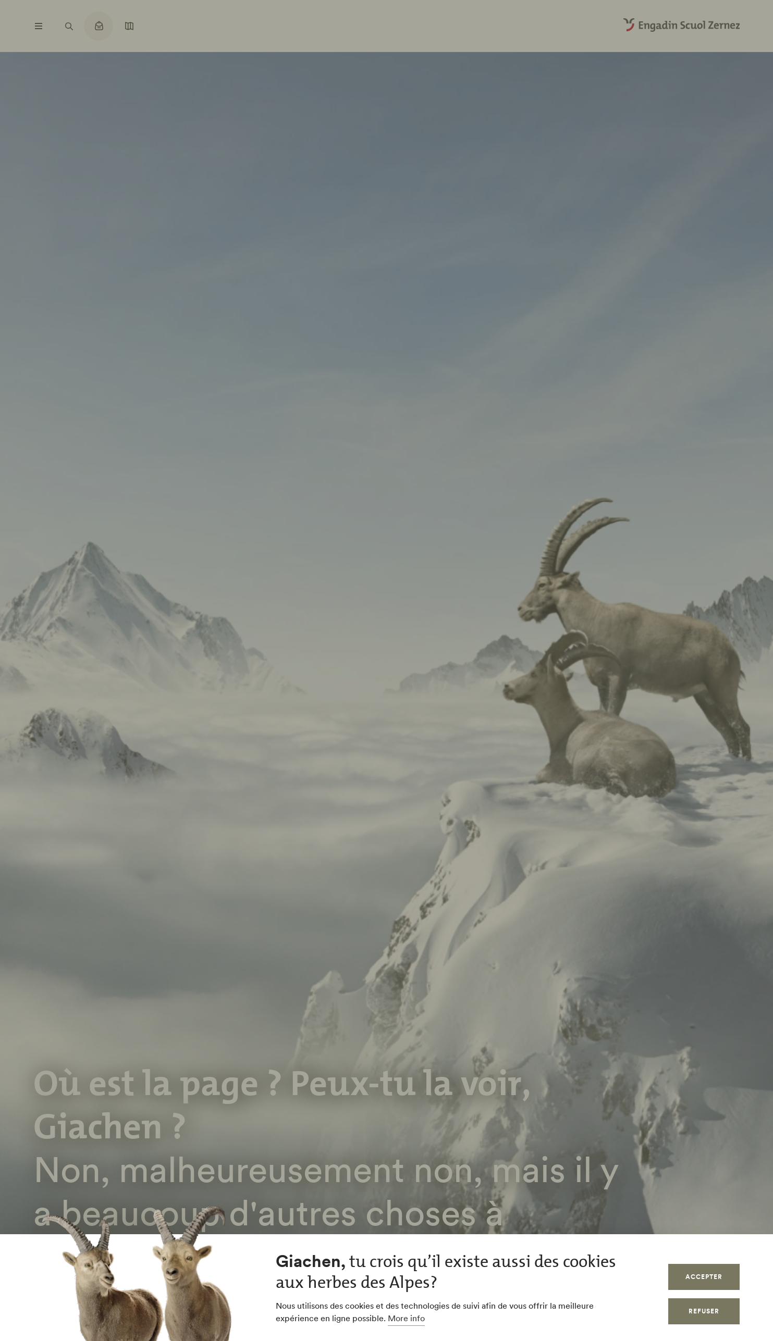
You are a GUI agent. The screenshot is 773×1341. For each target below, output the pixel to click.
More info (406, 1318)
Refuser (704, 1311)
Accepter (703, 1277)
